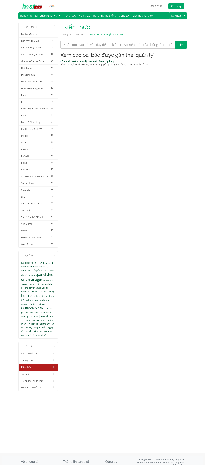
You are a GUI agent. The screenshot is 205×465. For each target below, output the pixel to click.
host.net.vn (40, 291)
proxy (33, 312)
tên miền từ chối (35, 323)
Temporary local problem (36, 320)
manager (34, 300)
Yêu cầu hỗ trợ (38, 354)
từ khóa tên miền (29, 331)
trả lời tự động (31, 327)
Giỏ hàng (176, 6)
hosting (50, 291)
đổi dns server (28, 287)
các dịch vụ (42, 266)
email (38, 287)
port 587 (25, 312)
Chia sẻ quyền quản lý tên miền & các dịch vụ (87, 61)
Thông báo (69, 15)
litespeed (45, 296)
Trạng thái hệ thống (104, 15)
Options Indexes (37, 304)
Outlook (27, 308)
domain (32, 284)
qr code (40, 312)
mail (27, 300)
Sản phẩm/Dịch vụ (47, 15)
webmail (48, 331)
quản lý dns (26, 316)
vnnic (41, 331)
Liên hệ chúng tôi (142, 15)
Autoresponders (29, 266)
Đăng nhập (156, 5)
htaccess (28, 295)
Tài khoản (178, 15)
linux (38, 296)
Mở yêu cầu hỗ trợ (38, 387)
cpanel (40, 274)
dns (50, 274)
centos (24, 270)
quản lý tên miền (41, 316)
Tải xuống (38, 374)
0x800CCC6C (27, 263)
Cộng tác (124, 15)
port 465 (48, 308)
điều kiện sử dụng (45, 284)
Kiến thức (84, 15)
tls (22, 327)
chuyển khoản (28, 275)
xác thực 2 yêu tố (29, 334)
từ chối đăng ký (46, 327)
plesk (39, 308)
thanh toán (48, 323)
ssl (22, 320)
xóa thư (42, 334)
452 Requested (45, 263)
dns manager (32, 279)
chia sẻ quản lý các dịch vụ (41, 270)
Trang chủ (26, 15)
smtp (52, 316)
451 (36, 263)
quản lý (47, 312)
